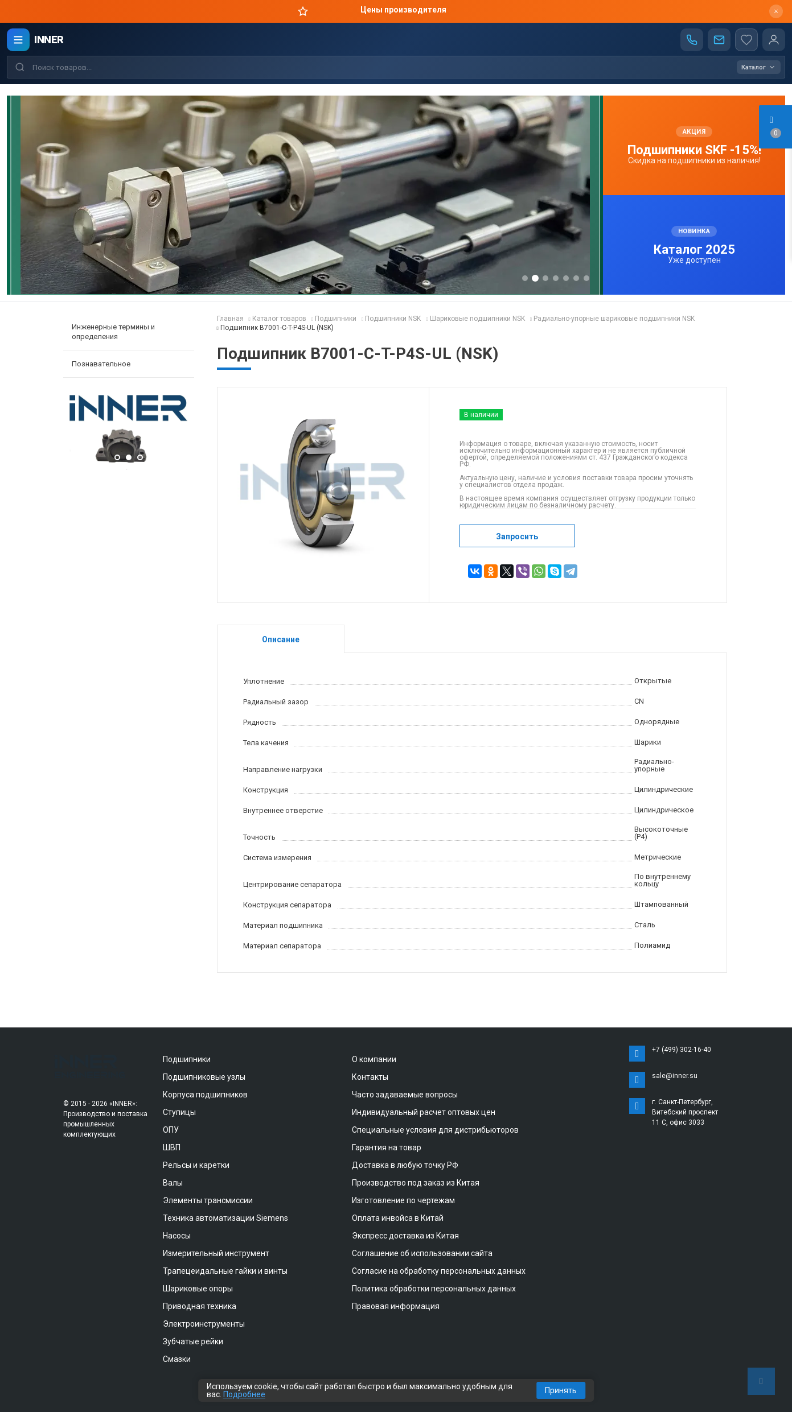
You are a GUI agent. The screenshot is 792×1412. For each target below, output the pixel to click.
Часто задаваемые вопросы (405, 1094)
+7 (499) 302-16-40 (681, 1050)
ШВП (171, 1147)
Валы (173, 1182)
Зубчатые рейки (193, 1341)
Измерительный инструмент (216, 1253)
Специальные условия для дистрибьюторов (435, 1129)
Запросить (517, 536)
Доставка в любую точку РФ (405, 1165)
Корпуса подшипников (205, 1094)
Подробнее (244, 1394)
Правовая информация (396, 1306)
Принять (561, 1390)
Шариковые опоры (198, 1288)
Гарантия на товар (386, 1147)
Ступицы (179, 1112)
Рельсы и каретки (196, 1165)
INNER (49, 40)
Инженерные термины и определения (113, 332)
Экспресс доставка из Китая (405, 1235)
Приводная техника (199, 1306)
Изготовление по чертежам (403, 1200)
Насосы (177, 1235)
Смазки (177, 1359)
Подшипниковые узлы (204, 1076)
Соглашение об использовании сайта (422, 1253)
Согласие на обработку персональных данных (439, 1270)
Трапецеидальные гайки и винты (225, 1270)
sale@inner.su (674, 1076)
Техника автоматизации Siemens (225, 1218)
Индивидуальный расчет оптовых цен (423, 1112)
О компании (374, 1059)
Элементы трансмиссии (208, 1200)
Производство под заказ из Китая (415, 1182)
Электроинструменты (204, 1323)
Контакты (370, 1076)
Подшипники (187, 1059)
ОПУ (171, 1129)
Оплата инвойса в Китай (398, 1218)
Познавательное (101, 364)
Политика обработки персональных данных (434, 1288)
